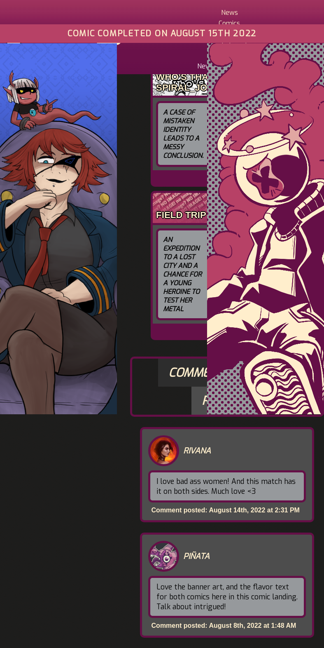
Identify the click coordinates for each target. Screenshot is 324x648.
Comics (229, 23)
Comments (199, 372)
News (229, 12)
